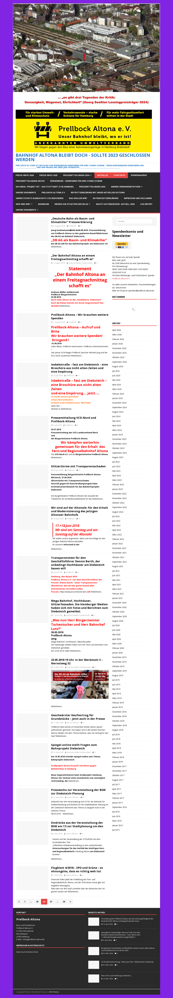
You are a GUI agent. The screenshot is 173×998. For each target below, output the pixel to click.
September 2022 (119, 507)
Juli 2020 (116, 625)
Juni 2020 (116, 630)
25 (37, 901)
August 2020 (117, 621)
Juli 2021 (116, 571)
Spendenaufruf (139, 175)
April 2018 (116, 748)
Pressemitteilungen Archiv (30, 181)
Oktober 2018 (118, 721)
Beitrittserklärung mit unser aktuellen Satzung (98, 192)
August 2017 (117, 780)
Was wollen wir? (78, 198)
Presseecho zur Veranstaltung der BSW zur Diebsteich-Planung (78, 791)
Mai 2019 (116, 689)
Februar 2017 (118, 798)
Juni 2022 (116, 521)
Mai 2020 (116, 634)
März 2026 (117, 334)
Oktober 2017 (118, 775)
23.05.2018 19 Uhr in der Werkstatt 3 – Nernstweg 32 (77, 661)
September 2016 (119, 807)
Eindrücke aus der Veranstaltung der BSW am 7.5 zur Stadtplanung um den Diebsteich (77, 826)
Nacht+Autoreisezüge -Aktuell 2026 (115, 204)
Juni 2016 (116, 816)
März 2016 (117, 820)
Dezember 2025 (119, 348)
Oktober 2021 (118, 557)
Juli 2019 (116, 680)
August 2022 (117, 512)
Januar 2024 (117, 434)
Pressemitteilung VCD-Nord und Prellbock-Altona (73, 419)
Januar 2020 (117, 652)
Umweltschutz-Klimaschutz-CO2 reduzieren (39, 198)
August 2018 (117, 730)
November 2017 (119, 771)
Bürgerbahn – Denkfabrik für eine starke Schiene (76, 181)
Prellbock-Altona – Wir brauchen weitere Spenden (79, 316)
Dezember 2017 (119, 766)
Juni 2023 (116, 466)
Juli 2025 (116, 371)
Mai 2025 (116, 380)
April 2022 (116, 530)
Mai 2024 (116, 421)
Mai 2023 (116, 471)
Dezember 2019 (119, 657)
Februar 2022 (118, 539)
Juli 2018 (116, 734)
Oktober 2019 (118, 666)
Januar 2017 (117, 802)
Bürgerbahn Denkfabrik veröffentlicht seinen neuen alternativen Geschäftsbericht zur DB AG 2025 (128, 949)
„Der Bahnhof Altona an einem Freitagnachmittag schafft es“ (73, 257)
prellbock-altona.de (36, 939)
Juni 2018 (116, 739)
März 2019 (117, 698)
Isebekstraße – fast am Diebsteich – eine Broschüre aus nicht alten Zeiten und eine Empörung (79, 368)
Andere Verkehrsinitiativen (125, 186)
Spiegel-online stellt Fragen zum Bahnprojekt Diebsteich (74, 746)
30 (64, 901)
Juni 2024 (116, 416)
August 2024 (117, 412)
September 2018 (119, 725)
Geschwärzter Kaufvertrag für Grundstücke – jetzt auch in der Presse (78, 717)
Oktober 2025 (118, 357)
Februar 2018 (118, 757)
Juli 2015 (116, 830)
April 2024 (116, 425)
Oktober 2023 (118, 448)
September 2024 (119, 407)
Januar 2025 (117, 398)
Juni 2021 (116, 575)
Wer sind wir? (23, 204)
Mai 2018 (116, 743)
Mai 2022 (116, 525)
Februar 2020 (118, 648)
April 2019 (116, 693)
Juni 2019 (116, 684)
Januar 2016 (117, 825)
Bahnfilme (43, 204)
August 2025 (117, 366)
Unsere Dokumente (26, 192)
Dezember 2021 (119, 548)
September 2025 (119, 362)
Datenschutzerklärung (105, 198)
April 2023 (116, 475)
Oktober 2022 (118, 502)
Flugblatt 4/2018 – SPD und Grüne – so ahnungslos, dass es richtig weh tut (77, 869)
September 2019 (119, 671)
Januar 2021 (117, 598)
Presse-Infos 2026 (25, 175)
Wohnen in (56, 409)
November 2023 (119, 443)
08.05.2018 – (57, 813)
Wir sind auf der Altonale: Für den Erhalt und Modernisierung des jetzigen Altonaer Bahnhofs (79, 511)
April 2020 (116, 639)
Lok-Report (146, 204)
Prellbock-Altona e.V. (53, 192)
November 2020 (119, 607)
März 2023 (117, 480)
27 (51, 901)
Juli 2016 (116, 811)
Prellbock (72, 226)
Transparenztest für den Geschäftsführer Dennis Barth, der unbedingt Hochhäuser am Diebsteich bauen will (77, 563)
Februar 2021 (118, 593)
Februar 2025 (118, 393)
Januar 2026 (117, 343)
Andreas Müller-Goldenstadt (80, 263)
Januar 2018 (117, 761)
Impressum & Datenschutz (27, 952)
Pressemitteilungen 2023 (92, 186)
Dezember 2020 (119, 602)
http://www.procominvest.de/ (73, 591)
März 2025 (117, 389)
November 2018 (119, 716)
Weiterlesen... (57, 246)
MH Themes (54, 992)
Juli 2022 (116, 516)
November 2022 (119, 498)
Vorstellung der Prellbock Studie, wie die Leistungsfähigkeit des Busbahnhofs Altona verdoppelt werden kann (127, 919)
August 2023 (117, 457)
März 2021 (117, 589)
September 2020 (119, 616)
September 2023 (119, 453)
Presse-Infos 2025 (48, 175)
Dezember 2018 (119, 711)
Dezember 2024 (119, 402)
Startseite (119, 175)
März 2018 (117, 752)
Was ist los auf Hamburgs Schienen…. (116, 975)
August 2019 (117, 675)
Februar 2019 (118, 702)
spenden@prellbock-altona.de (141, 290)
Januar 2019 (117, 707)
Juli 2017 (116, 784)
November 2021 (119, 552)
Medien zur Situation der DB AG (71, 204)
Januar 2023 (117, 489)
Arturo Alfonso (73, 722)
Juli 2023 (116, 461)
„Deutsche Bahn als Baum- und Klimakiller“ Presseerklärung (72, 220)
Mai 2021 (116, 580)
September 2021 (119, 562)
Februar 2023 (118, 484)
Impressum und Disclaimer (138, 198)
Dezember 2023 (119, 439)
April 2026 (116, 330)
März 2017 (117, 793)
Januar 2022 (117, 543)
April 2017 (116, 789)
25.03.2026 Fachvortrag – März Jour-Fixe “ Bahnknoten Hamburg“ (127, 962)
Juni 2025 (116, 375)
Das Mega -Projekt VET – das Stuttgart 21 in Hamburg (45, 186)
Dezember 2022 (119, 493)
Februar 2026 (118, 339)
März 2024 (117, 430)
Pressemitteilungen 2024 (76, 175)
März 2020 (117, 643)
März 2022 (117, 534)
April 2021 (116, 584)
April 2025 (116, 384)
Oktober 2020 (118, 611)
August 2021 (117, 566)
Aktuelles (102, 175)
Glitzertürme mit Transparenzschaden (78, 466)
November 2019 (119, 662)
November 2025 (119, 352)
